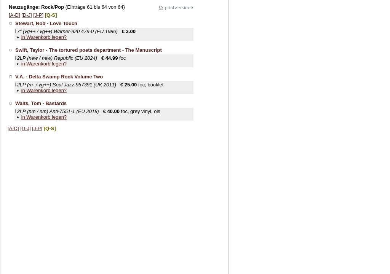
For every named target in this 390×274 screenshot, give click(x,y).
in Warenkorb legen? (44, 37)
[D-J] (26, 15)
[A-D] (14, 15)
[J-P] (38, 15)
